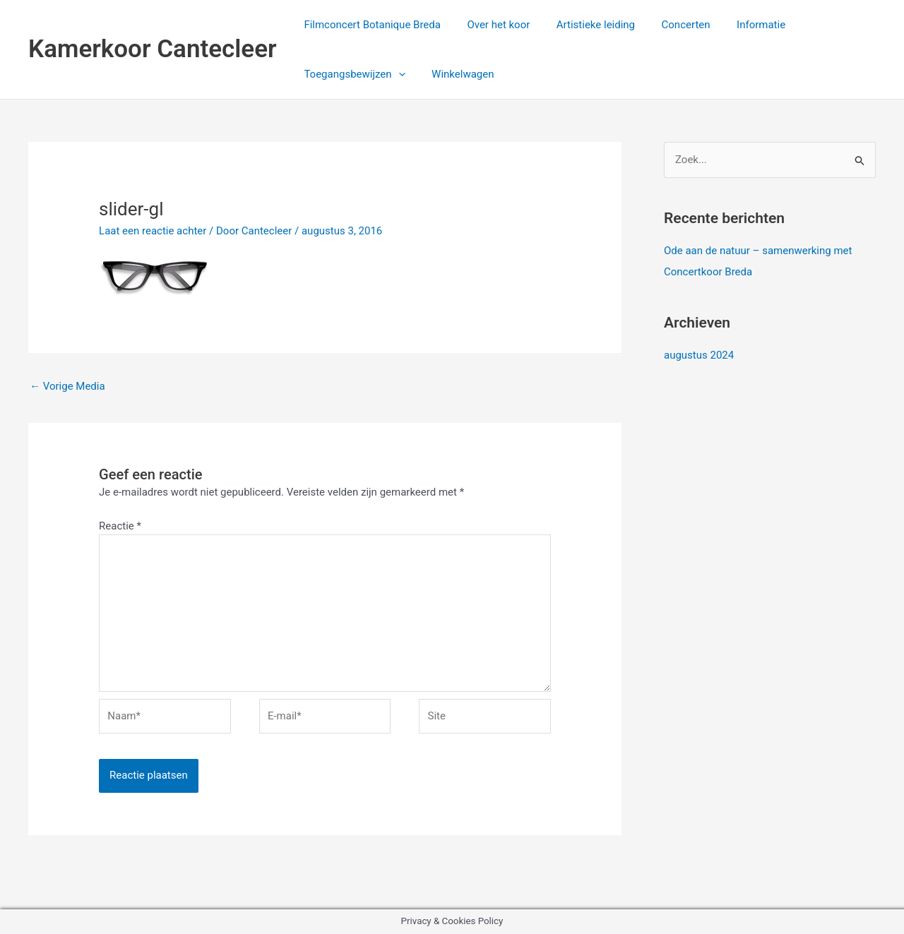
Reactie (120, 526)
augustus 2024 (699, 355)
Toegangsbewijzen (352, 74)
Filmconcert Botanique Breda (370, 24)
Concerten (667, 24)
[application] (396, 74)
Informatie (737, 24)
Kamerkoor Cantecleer (152, 49)
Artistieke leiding (582, 24)
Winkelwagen (455, 74)
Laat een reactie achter (152, 230)
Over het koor (490, 24)
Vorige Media (67, 386)
